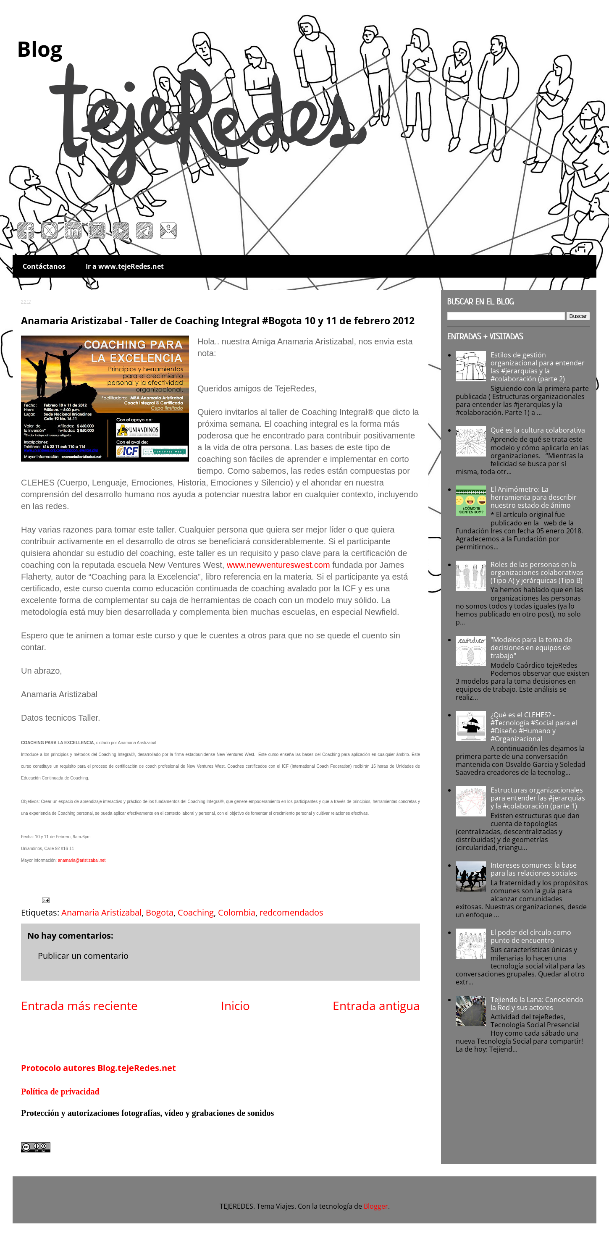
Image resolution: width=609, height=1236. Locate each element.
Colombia (236, 912)
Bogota (159, 912)
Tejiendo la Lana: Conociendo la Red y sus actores (537, 1003)
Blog (39, 48)
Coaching (196, 912)
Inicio (235, 1005)
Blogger (376, 1206)
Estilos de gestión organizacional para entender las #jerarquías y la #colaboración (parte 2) (538, 367)
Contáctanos (44, 266)
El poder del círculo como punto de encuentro (531, 936)
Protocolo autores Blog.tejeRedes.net (98, 1067)
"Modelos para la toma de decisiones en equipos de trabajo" (531, 647)
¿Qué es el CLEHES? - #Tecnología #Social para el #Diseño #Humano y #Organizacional (534, 727)
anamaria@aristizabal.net (82, 860)
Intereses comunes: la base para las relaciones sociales (534, 869)
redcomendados (291, 912)
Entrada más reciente (79, 1005)
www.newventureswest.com (278, 564)
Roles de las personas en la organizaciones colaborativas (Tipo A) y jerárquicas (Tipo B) (537, 572)
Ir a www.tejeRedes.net (125, 266)
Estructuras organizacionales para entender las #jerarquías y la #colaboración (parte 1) (538, 798)
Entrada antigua (376, 1005)
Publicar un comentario (83, 955)
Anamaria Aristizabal (101, 912)
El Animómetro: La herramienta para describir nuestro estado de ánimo (534, 497)
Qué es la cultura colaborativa (538, 430)
